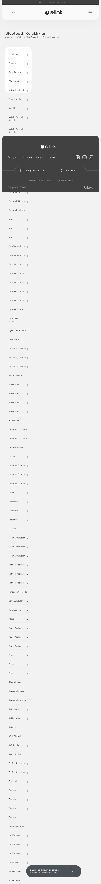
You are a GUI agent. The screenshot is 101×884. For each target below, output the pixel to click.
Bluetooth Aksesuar (51, 37)
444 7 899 (39, 2)
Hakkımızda (26, 157)
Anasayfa (9, 37)
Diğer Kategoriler (33, 37)
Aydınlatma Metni (65, 180)
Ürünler (19, 37)
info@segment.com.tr (57, 2)
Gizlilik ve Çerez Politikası (39, 180)
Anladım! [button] (73, 869)
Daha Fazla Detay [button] (50, 872)
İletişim (39, 157)
